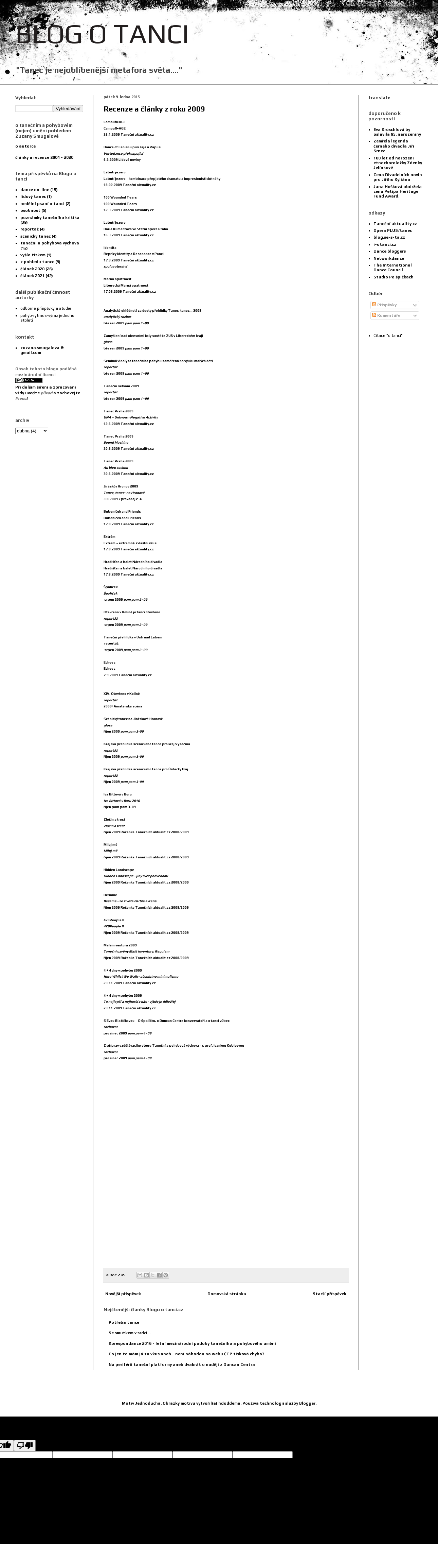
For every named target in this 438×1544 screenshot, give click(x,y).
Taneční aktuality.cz (395, 223)
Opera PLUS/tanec (392, 230)
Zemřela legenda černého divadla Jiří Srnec (393, 146)
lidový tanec (33, 196)
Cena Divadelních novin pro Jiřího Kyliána (397, 177)
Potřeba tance (124, 1322)
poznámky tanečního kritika (49, 217)
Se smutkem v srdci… (130, 1333)
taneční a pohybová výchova (49, 243)
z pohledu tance (37, 261)
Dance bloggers (389, 251)
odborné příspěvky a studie (45, 308)
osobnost (30, 210)
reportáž (29, 229)
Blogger (307, 1403)
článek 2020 (32, 269)
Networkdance (388, 258)
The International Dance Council (392, 267)
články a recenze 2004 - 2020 (44, 157)
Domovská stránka (226, 1293)
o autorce (25, 146)
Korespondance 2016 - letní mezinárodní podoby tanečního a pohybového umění (192, 1343)
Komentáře (386, 315)
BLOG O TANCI (102, 33)
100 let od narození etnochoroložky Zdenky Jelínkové (397, 163)
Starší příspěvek (329, 1293)
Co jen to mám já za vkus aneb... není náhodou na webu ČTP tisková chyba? (186, 1354)
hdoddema (229, 1403)
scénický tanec (35, 236)
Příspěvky (384, 305)
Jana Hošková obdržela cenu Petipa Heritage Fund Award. (397, 191)
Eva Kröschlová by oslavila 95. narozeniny (397, 132)
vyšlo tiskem (32, 255)
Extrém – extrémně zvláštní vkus (130, 543)
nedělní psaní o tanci (42, 203)
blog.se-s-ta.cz (389, 237)
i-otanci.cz (384, 244)
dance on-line (34, 189)
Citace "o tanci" (388, 335)
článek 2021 (32, 275)
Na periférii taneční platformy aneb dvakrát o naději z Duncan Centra (182, 1364)
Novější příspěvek (123, 1293)
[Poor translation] (25, 1445)
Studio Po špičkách (393, 277)
